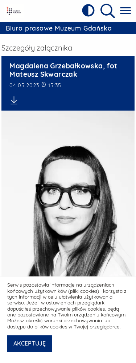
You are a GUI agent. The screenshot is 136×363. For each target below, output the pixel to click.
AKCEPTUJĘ (29, 343)
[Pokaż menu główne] (125, 11)
